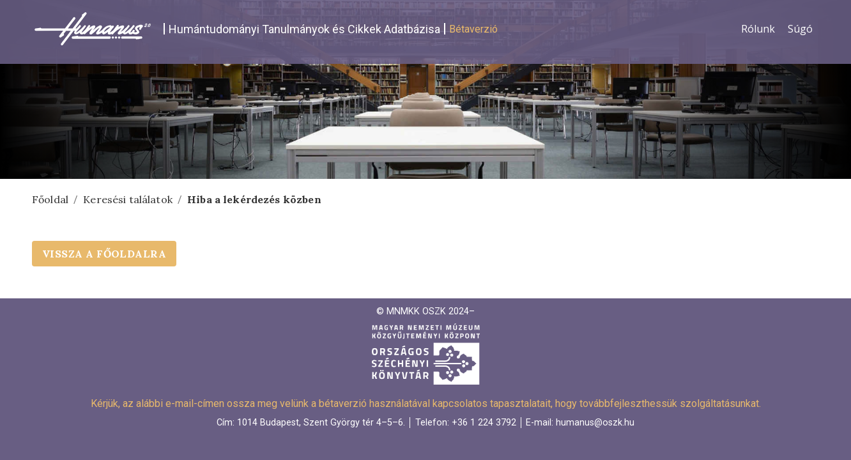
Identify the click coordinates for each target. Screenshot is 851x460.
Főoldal (50, 199)
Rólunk (758, 29)
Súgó (800, 29)
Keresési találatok (127, 199)
